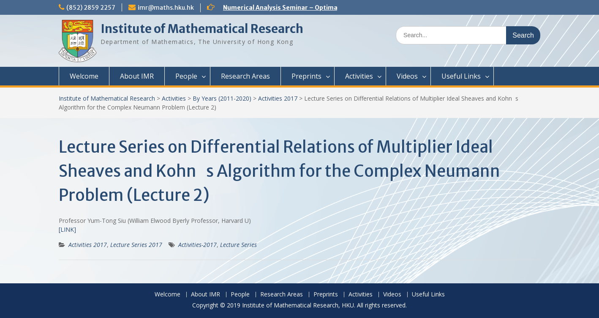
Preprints (306, 76)
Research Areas (245, 76)
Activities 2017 (277, 98)
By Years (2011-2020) (222, 98)
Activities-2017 (197, 245)
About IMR (137, 76)
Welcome (84, 76)
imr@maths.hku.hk (166, 7)
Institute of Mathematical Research (202, 28)
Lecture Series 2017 (136, 245)
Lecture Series (238, 245)
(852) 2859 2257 (90, 7)
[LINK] (67, 229)
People (186, 76)
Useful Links (461, 76)
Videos (407, 76)
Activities (359, 76)
